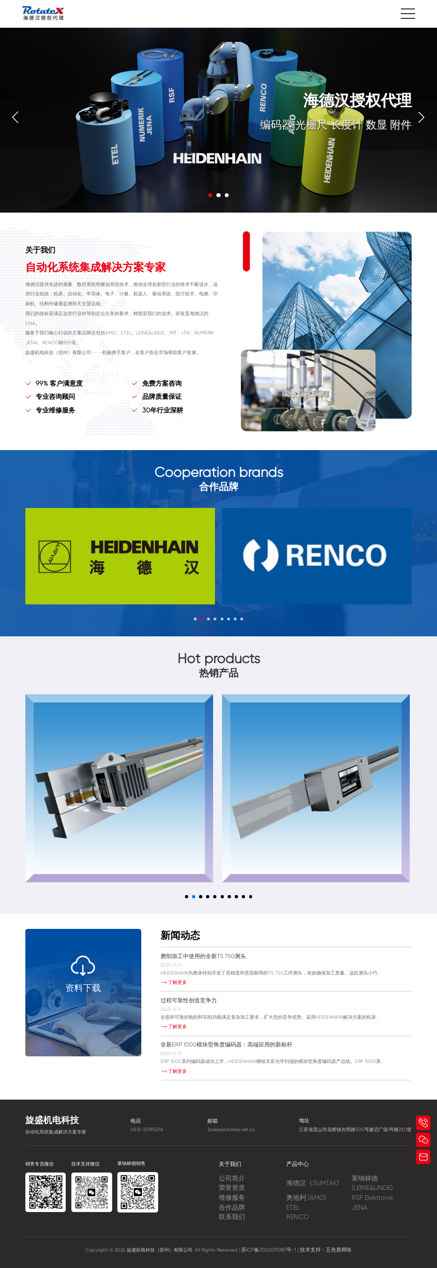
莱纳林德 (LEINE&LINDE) (372, 1183)
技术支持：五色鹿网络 (323, 1249)
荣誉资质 (232, 1187)
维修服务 (232, 1197)
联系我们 (232, 1216)
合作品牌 (232, 1207)
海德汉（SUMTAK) (312, 1183)
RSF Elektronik (372, 1197)
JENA (360, 1207)
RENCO (297, 1216)
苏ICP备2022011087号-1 (271, 1249)
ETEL (293, 1207)
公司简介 (232, 1178)
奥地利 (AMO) (306, 1197)
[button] (15, 117)
